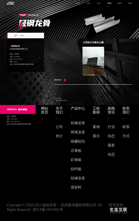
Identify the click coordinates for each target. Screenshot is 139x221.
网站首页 (78, 3)
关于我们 (88, 3)
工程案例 (109, 3)
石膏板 (76, 151)
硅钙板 (76, 169)
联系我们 (130, 3)
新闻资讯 (120, 3)
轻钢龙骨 (78, 123)
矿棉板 (76, 160)
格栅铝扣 (78, 141)
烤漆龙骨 (78, 132)
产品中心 (99, 3)
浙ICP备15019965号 (48, 210)
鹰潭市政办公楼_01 (62, 100)
